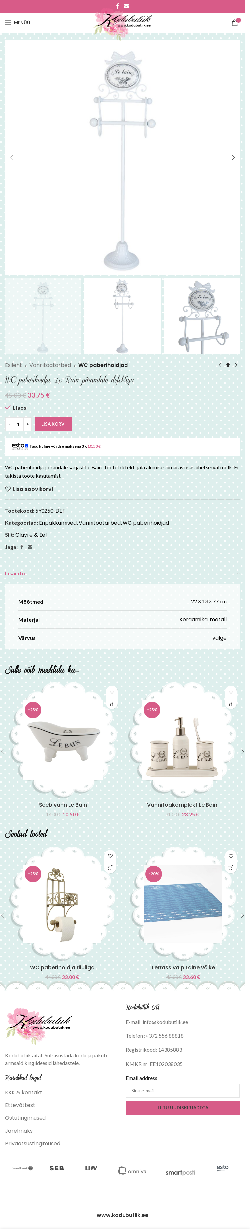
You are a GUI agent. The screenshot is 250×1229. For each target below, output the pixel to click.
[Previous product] (220, 365)
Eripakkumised (58, 523)
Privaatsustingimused (32, 1143)
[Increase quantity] (27, 424)
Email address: (142, 1078)
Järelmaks (19, 1131)
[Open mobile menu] (18, 22)
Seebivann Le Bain (63, 805)
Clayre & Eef (31, 535)
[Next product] (236, 365)
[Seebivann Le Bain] (63, 740)
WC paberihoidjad (103, 365)
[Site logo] (122, 22)
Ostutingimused (25, 1118)
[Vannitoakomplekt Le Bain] (182, 740)
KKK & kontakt (23, 1092)
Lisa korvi (54, 424)
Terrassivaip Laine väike (183, 967)
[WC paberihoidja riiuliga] (62, 904)
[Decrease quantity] (9, 424)
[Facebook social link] (22, 547)
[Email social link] (30, 547)
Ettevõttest (20, 1105)
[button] (11, 157)
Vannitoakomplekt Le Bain (182, 805)
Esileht (13, 365)
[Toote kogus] (18, 424)
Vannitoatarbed (50, 365)
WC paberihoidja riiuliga (62, 967)
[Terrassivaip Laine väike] (183, 904)
